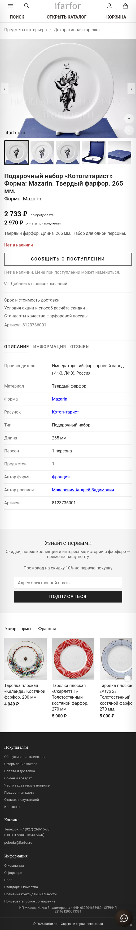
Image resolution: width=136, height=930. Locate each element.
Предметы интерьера (25, 29)
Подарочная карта (19, 792)
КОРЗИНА (116, 17)
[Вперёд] (127, 678)
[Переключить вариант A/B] (131, 925)
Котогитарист (65, 412)
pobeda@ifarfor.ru (18, 842)
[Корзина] (125, 6)
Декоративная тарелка (77, 29)
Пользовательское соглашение (29, 901)
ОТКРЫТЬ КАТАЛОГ (66, 17)
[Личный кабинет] (109, 6)
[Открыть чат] (124, 918)
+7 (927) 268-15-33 (35, 829)
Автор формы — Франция (30, 628)
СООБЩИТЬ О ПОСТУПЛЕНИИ (68, 259)
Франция (61, 476)
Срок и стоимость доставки (32, 300)
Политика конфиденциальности (30, 894)
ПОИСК (17, 17)
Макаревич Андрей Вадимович (83, 489)
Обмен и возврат (18, 778)
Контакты (12, 807)
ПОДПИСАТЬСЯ (68, 596)
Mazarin (59, 399)
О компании (14, 866)
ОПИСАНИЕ (16, 346)
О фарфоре (13, 873)
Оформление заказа (20, 764)
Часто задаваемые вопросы (27, 785)
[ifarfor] (68, 6)
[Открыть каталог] (10, 6)
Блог (8, 880)
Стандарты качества (21, 887)
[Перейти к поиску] (26, 6)
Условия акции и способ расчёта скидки (44, 308)
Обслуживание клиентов (24, 757)
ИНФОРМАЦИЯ (49, 346)
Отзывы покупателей (21, 800)
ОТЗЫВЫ (80, 346)
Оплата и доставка (19, 771)
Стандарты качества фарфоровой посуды (46, 315)
